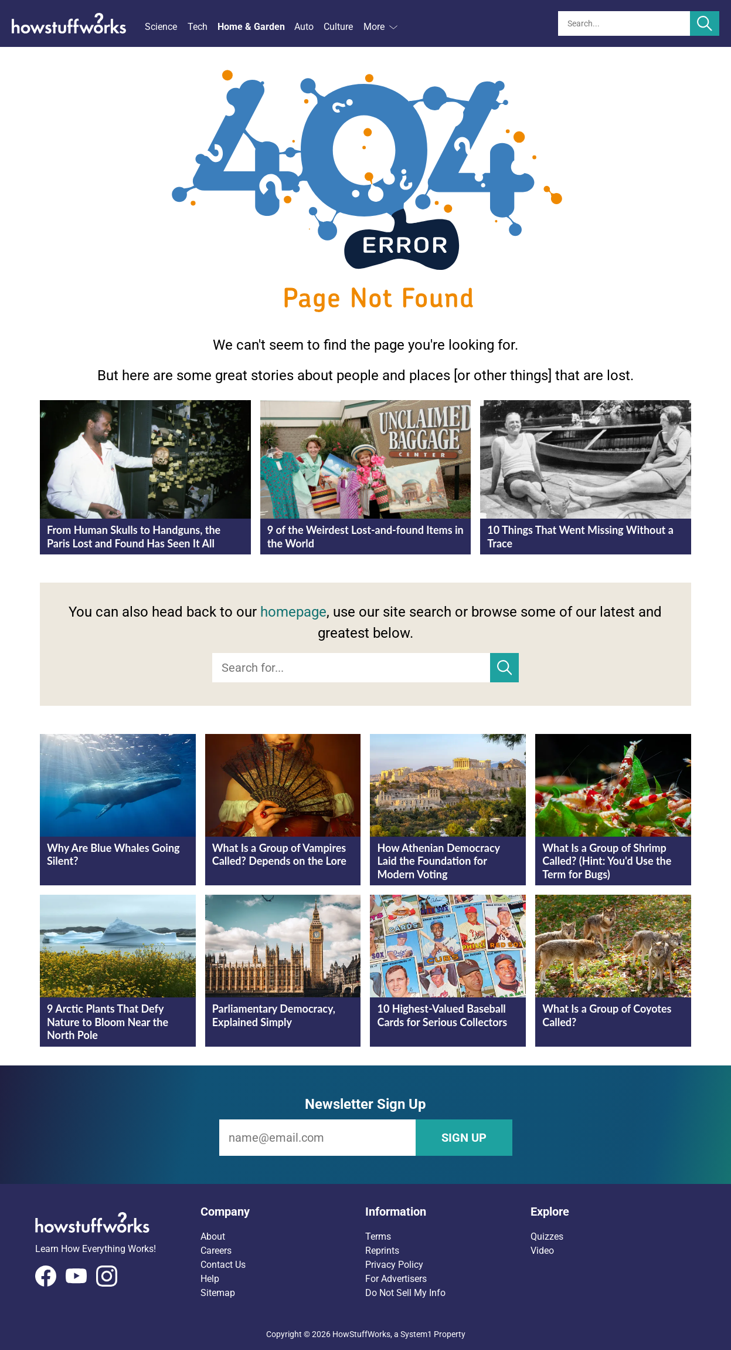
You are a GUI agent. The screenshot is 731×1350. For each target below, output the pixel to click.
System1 (416, 1334)
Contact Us (223, 1264)
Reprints (382, 1250)
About (212, 1236)
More (380, 26)
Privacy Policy (394, 1264)
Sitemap (217, 1292)
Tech (198, 26)
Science (161, 26)
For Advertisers (396, 1278)
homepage (293, 612)
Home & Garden (251, 26)
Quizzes (547, 1236)
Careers (216, 1250)
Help (209, 1278)
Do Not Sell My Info (405, 1292)
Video (542, 1250)
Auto (304, 26)
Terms (378, 1236)
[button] (283, 1211)
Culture (338, 26)
